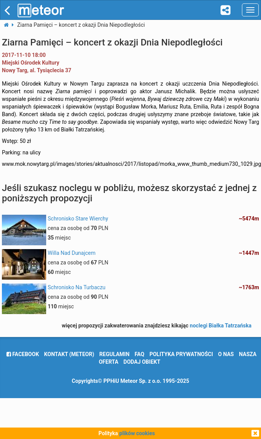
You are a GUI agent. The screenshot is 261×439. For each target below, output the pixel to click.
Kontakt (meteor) (69, 354)
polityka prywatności (181, 354)
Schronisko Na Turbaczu (76, 287)
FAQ (139, 354)
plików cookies (137, 433)
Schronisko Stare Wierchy (78, 218)
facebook (22, 354)
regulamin (114, 354)
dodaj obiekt (142, 362)
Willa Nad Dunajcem (71, 253)
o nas (226, 354)
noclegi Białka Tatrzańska (220, 325)
